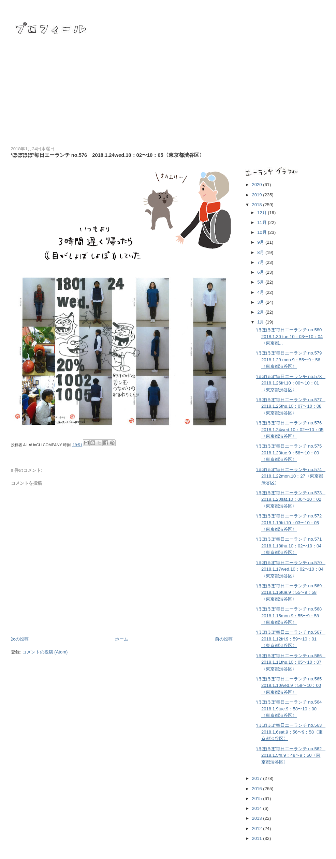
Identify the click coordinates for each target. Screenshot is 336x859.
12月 (262, 212)
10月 (262, 232)
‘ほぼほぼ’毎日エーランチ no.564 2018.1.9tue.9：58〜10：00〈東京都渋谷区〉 (291, 708)
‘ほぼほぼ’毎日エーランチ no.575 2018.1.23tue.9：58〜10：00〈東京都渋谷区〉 (291, 452)
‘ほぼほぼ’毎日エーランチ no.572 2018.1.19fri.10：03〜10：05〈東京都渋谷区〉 (291, 522)
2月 (261, 312)
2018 (257, 204)
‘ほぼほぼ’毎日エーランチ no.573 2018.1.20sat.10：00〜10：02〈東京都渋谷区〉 (291, 499)
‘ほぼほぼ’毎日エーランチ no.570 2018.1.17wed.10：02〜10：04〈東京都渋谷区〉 (291, 569)
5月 (261, 282)
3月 (261, 302)
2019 (257, 194)
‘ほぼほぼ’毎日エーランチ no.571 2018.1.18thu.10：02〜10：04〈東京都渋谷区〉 (291, 546)
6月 (261, 272)
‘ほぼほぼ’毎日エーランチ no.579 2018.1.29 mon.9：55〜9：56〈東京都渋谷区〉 (291, 359)
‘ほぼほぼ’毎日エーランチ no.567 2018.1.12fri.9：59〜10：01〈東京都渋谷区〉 (291, 639)
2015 (257, 798)
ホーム (121, 639)
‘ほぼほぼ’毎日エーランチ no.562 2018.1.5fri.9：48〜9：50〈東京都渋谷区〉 (291, 755)
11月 (262, 222)
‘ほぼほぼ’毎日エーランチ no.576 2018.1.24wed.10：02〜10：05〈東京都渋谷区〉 (291, 429)
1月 (261, 322)
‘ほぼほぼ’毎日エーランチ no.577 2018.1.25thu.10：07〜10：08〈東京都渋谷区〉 (291, 406)
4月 (261, 292)
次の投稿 (20, 639)
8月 (261, 252)
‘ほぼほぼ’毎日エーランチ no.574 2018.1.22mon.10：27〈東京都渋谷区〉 (291, 476)
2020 (257, 184)
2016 (257, 788)
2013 (257, 818)
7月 (261, 262)
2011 (257, 838)
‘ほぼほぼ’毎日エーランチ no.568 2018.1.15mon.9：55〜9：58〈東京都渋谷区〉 (291, 615)
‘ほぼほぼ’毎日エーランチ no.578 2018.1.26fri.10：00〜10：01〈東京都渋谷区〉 (291, 383)
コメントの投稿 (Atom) (45, 651)
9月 (261, 242)
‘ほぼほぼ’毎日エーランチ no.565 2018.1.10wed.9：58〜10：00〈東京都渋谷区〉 (291, 685)
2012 (257, 828)
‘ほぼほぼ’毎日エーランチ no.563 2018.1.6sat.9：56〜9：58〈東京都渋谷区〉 (291, 732)
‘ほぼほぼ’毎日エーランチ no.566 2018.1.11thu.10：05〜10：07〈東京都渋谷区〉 (291, 662)
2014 (257, 808)
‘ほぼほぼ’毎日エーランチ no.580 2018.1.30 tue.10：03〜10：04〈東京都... (291, 336)
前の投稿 (224, 639)
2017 (257, 778)
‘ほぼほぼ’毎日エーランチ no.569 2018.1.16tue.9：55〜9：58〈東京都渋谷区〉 (291, 592)
